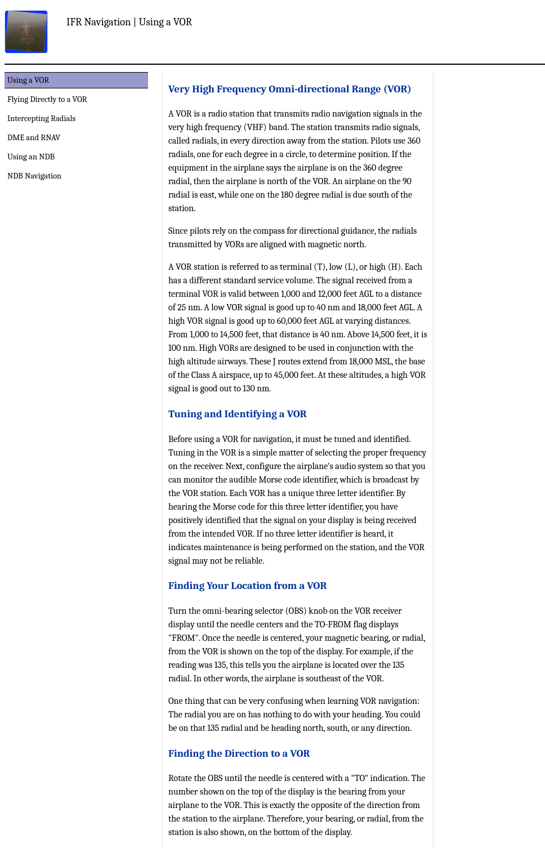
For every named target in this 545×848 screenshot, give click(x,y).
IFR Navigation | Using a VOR (129, 22)
